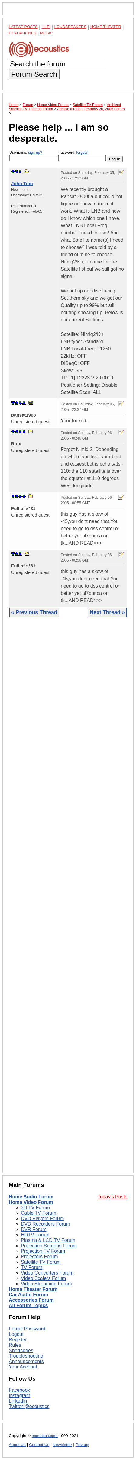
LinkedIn (18, 1401)
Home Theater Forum (33, 1289)
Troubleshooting (26, 1355)
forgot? (81, 152)
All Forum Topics (28, 1305)
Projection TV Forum (43, 1251)
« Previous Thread (34, 612)
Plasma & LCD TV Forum (48, 1240)
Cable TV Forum (38, 1213)
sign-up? (35, 152)
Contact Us (39, 1444)
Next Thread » (107, 612)
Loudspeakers (70, 26)
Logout (16, 1334)
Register (18, 1339)
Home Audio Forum (31, 1196)
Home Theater (105, 26)
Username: (33, 155)
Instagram (19, 1395)
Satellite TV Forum (41, 1262)
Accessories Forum (31, 1300)
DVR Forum (33, 1229)
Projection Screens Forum (49, 1245)
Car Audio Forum (28, 1294)
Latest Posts (23, 26)
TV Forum (31, 1267)
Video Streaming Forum (46, 1283)
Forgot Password (27, 1328)
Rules (15, 1345)
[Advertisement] (68, 900)
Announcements (26, 1361)
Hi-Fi (46, 26)
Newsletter (62, 1444)
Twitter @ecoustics (29, 1406)
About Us (17, 1444)
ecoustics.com (45, 1435)
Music (46, 33)
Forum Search (34, 74)
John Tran (22, 183)
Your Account (23, 1366)
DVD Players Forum (42, 1218)
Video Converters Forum (47, 1272)
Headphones (22, 33)
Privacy (82, 1444)
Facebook (19, 1390)
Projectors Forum (39, 1256)
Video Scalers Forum (43, 1278)
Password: (82, 155)
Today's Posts (112, 1196)
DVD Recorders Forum (45, 1223)
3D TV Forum (35, 1207)
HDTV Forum (35, 1234)
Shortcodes (21, 1350)
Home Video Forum (31, 1202)
